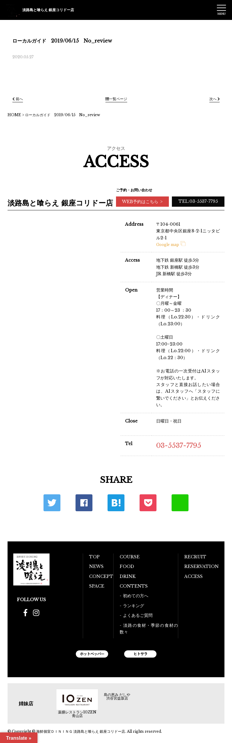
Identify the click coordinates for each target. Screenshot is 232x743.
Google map (170, 244)
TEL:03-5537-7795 (198, 201)
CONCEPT (101, 576)
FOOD (127, 566)
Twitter (52, 502)
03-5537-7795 (178, 446)
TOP (94, 557)
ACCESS (193, 576)
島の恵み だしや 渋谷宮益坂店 (117, 696)
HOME (14, 115)
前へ (17, 99)
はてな (116, 502)
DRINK (128, 576)
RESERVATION (201, 566)
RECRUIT (195, 557)
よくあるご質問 (138, 615)
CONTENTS (134, 586)
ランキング (133, 605)
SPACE (96, 586)
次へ (214, 99)
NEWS (96, 566)
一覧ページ (116, 99)
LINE (180, 502)
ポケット (148, 502)
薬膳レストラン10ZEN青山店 (77, 714)
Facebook (84, 502)
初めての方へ (135, 595)
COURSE (130, 557)
